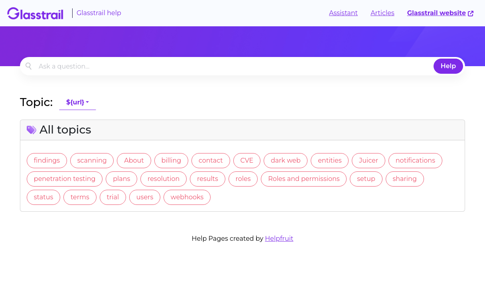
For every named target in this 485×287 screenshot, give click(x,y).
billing (171, 160)
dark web (286, 160)
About (134, 160)
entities (329, 160)
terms (80, 197)
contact (211, 160)
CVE (246, 160)
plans (121, 179)
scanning (92, 160)
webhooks (187, 197)
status (43, 197)
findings (47, 160)
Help (448, 66)
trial (112, 197)
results (207, 179)
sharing (404, 179)
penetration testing (65, 179)
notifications (415, 160)
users (144, 197)
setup (366, 179)
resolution (163, 179)
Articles (382, 13)
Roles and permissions (304, 179)
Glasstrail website (440, 13)
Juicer (368, 160)
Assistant (343, 13)
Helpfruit (279, 238)
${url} (75, 102)
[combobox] (242, 66)
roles (243, 179)
